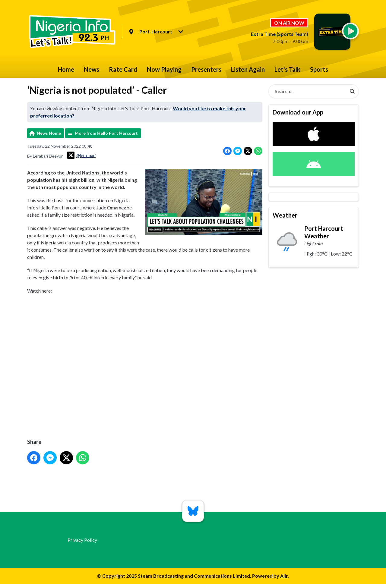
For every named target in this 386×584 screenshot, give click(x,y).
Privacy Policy (82, 540)
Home (66, 69)
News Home (49, 133)
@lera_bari (81, 155)
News (91, 69)
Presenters (206, 69)
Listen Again (248, 69)
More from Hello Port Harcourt (106, 133)
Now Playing (164, 69)
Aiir (284, 576)
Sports (319, 69)
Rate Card (123, 69)
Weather (285, 215)
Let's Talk (287, 69)
